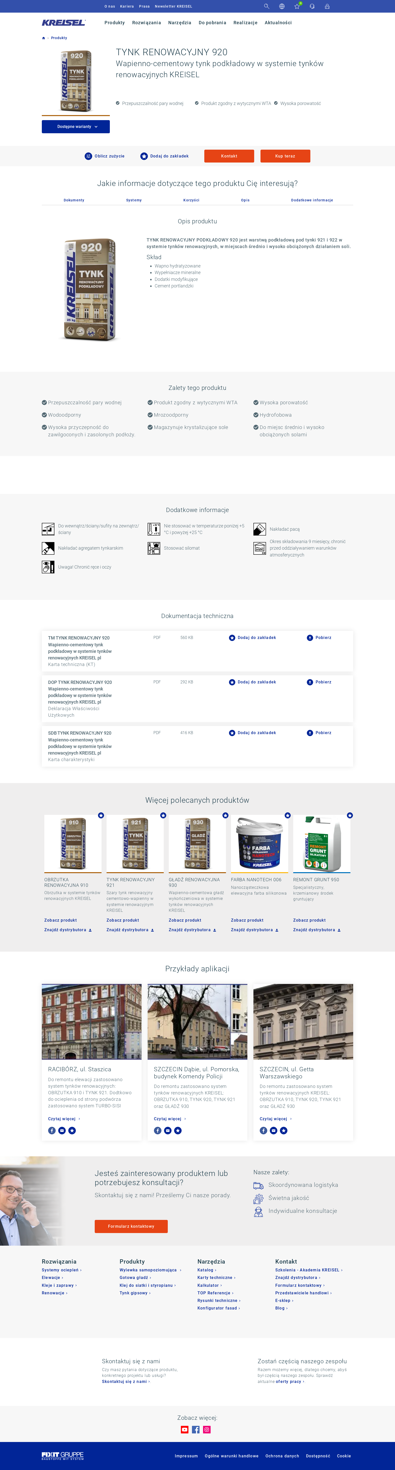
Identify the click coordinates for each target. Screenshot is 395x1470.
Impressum (186, 1456)
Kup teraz (285, 156)
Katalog (205, 1270)
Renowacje (53, 1293)
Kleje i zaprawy (58, 1285)
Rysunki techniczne (218, 1300)
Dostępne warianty (74, 126)
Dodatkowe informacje (312, 200)
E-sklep (282, 1300)
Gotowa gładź (134, 1277)
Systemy (134, 200)
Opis (245, 200)
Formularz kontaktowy (131, 1226)
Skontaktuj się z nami (124, 1381)
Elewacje (51, 1277)
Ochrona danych (282, 1456)
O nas (110, 6)
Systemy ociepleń (60, 1270)
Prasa (144, 6)
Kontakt (229, 156)
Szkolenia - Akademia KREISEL (307, 1270)
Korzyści (191, 200)
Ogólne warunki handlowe (232, 1456)
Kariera (127, 6)
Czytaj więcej (62, 1118)
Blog (280, 1308)
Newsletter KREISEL (173, 6)
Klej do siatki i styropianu (146, 1285)
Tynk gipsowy (134, 1293)
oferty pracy (288, 1381)
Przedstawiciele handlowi (302, 1293)
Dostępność (318, 1456)
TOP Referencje (214, 1293)
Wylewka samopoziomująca (149, 1270)
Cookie (344, 1456)
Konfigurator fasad (217, 1308)
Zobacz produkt (60, 920)
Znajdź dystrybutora (67, 929)
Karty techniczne (215, 1277)
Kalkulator (208, 1285)
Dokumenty (74, 200)
